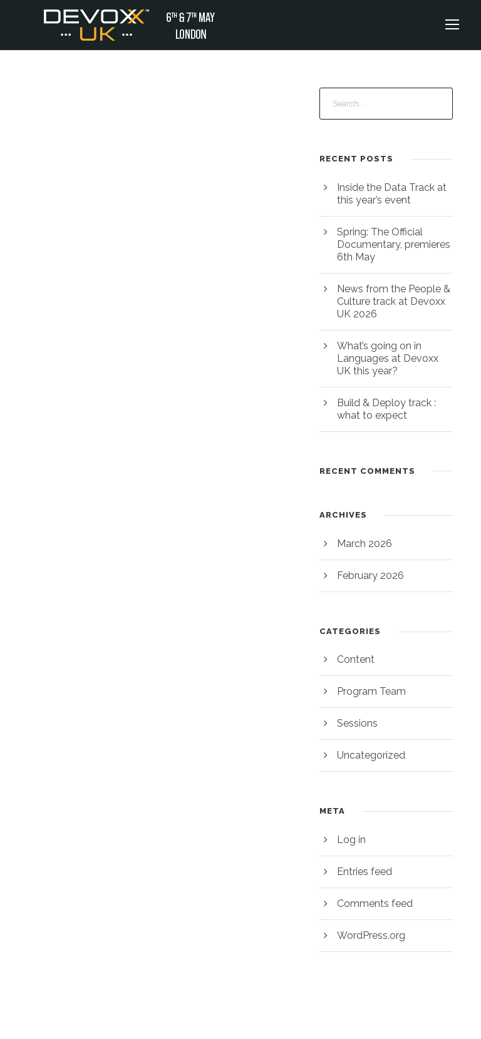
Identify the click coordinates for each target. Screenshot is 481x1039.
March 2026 (363, 543)
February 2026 (369, 575)
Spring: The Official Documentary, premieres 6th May (391, 244)
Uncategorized (369, 755)
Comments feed (372, 903)
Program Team (370, 691)
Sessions (357, 723)
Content (354, 659)
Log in (351, 839)
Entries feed (363, 871)
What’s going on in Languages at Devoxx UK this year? (393, 358)
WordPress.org (370, 935)
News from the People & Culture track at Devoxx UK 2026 (391, 301)
